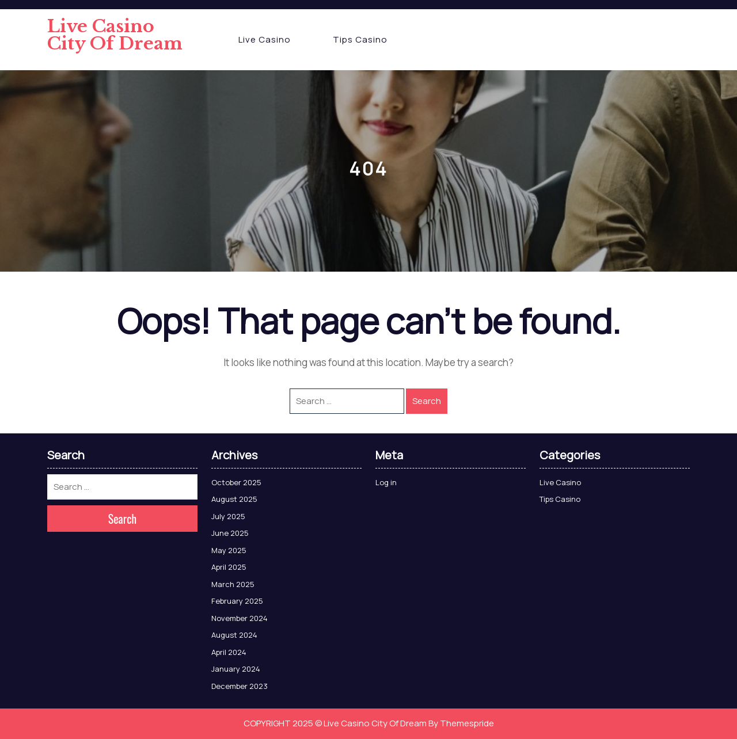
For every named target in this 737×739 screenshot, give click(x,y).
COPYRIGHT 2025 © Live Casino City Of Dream (335, 723)
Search (426, 401)
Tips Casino (360, 39)
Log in (386, 482)
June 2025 (230, 533)
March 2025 (232, 584)
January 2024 (235, 669)
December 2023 (239, 686)
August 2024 (234, 635)
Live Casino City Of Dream (115, 35)
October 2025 (236, 482)
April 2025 (228, 567)
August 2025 (234, 499)
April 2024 (228, 652)
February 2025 (237, 601)
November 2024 (239, 618)
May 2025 (228, 550)
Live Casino (264, 39)
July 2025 (228, 516)
